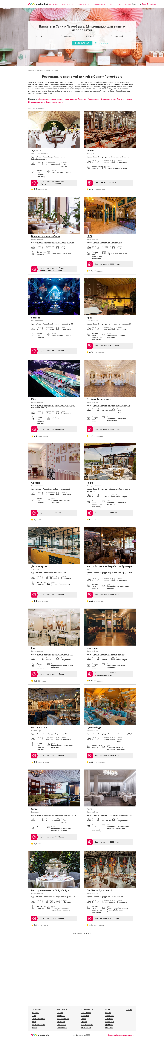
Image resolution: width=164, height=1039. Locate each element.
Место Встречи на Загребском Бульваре (109, 566)
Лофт (34, 1022)
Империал (92, 648)
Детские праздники (47, 99)
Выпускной (61, 1022)
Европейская (109, 1016)
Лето (89, 809)
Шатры (60, 99)
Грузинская (109, 1025)
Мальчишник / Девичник (75, 99)
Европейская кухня (54, 102)
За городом (85, 1016)
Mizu (33, 399)
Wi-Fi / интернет (87, 1025)
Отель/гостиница (38, 1019)
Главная (31, 70)
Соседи (35, 482)
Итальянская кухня (36, 102)
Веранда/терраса (38, 1025)
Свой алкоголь (86, 1013)
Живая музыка (86, 1028)
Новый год (61, 1016)
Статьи (128, 4)
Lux (33, 648)
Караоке (84, 1022)
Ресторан (35, 1013)
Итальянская (109, 1022)
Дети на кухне (39, 566)
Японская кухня (52, 70)
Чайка (90, 482)
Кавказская (109, 1019)
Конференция (62, 1028)
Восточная (109, 1028)
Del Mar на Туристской (99, 890)
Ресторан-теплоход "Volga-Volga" (50, 890)
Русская (108, 1013)
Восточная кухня (124, 99)
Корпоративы (93, 99)
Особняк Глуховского (99, 399)
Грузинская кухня (108, 99)
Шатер (34, 1028)
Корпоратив (61, 1025)
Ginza (34, 809)
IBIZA (89, 236)
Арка (89, 317)
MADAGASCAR (39, 727)
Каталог (40, 70)
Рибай (90, 150)
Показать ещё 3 (82, 933)
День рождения (63, 1019)
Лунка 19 (36, 150)
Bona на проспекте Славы (45, 236)
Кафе (34, 1016)
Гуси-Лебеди (94, 727)
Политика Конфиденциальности (120, 1035)
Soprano (35, 317)
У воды (83, 1019)
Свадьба (60, 1013)
